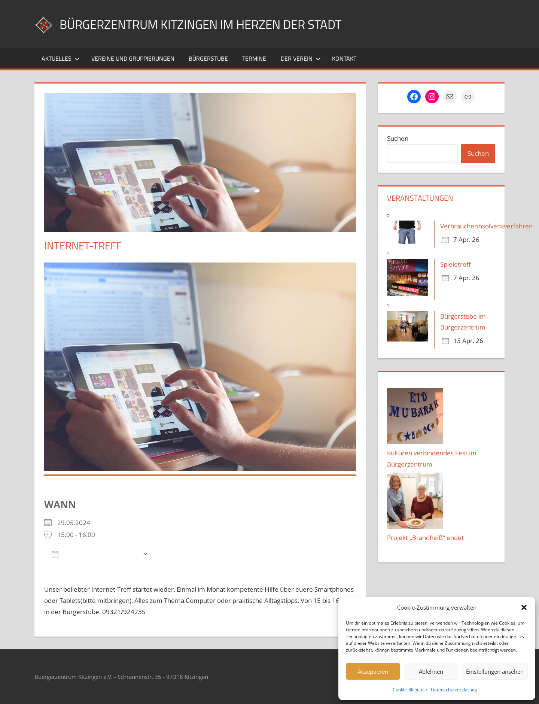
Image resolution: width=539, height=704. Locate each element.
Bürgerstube (208, 58)
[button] (524, 607)
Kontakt (344, 58)
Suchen (397, 138)
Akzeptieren (373, 671)
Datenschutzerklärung (454, 689)
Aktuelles (61, 58)
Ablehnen (431, 671)
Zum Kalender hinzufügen (95, 553)
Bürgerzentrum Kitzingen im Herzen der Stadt (214, 23)
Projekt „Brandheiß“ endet (425, 537)
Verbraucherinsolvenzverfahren (486, 226)
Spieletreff (455, 264)
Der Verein (301, 58)
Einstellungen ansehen (495, 671)
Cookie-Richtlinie (410, 689)
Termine (254, 58)
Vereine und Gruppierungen (132, 58)
